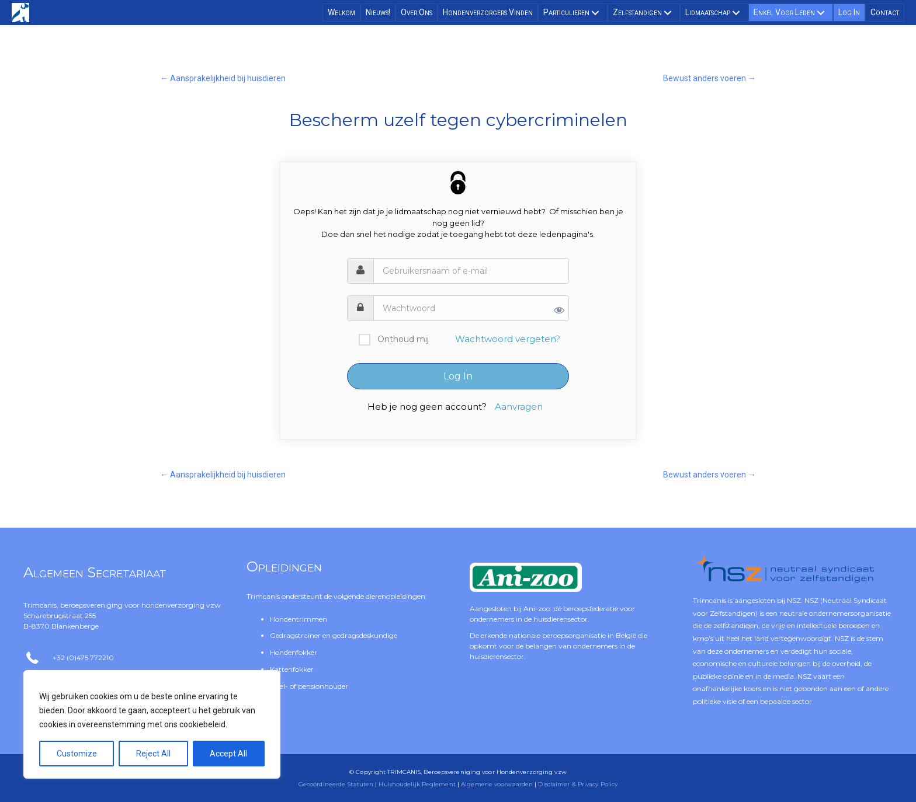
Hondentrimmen (298, 619)
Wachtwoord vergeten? (507, 338)
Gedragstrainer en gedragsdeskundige (333, 635)
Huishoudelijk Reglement (417, 784)
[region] (151, 724)
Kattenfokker (292, 669)
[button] (595, 13)
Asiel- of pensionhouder (309, 686)
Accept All (228, 753)
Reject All (153, 753)
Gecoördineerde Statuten (336, 784)
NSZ (794, 600)
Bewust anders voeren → (709, 78)
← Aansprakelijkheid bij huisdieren (223, 78)
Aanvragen (519, 406)
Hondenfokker (293, 652)
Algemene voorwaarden (497, 784)
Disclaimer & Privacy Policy (577, 784)
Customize (77, 753)
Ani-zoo (536, 608)
